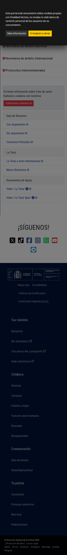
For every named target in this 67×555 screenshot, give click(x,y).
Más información (16, 33)
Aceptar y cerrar (40, 33)
